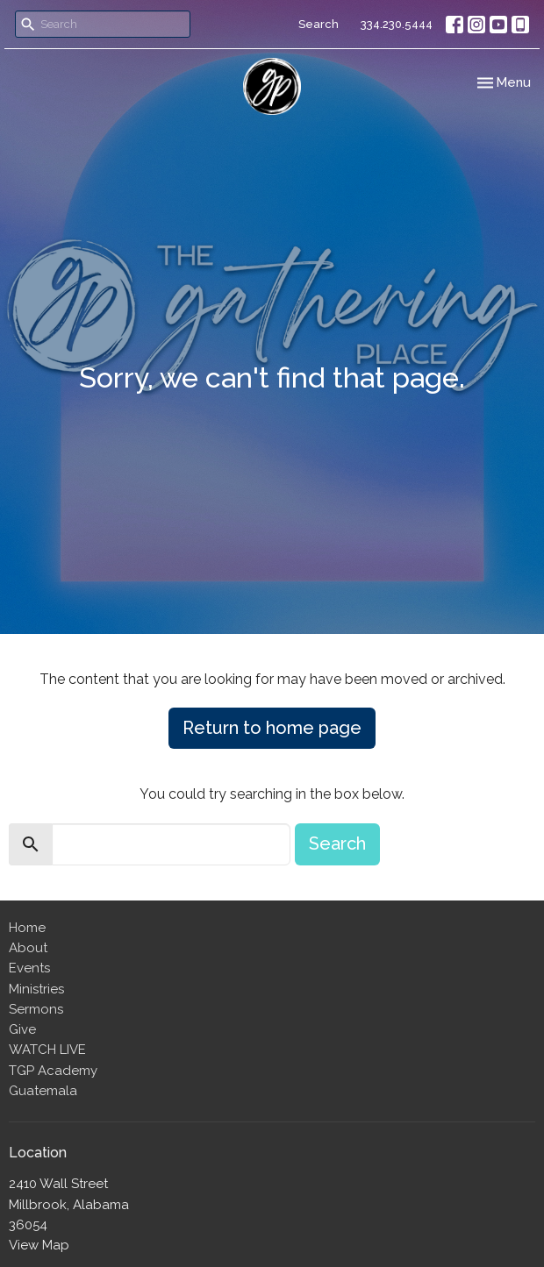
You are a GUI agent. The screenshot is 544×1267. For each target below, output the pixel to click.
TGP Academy (53, 1070)
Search (318, 24)
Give (22, 1029)
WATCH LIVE (47, 1049)
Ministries (36, 989)
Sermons (36, 1009)
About (28, 948)
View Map (39, 1245)
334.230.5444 (397, 24)
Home (27, 928)
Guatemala (43, 1091)
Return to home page (272, 727)
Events (29, 968)
